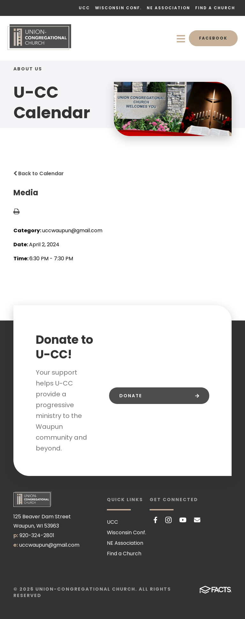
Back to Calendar (38, 173)
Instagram (168, 520)
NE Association (168, 8)
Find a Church (215, 8)
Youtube (183, 520)
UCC (84, 8)
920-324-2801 (36, 535)
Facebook (213, 38)
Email (197, 520)
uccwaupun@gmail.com (49, 545)
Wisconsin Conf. (118, 8)
